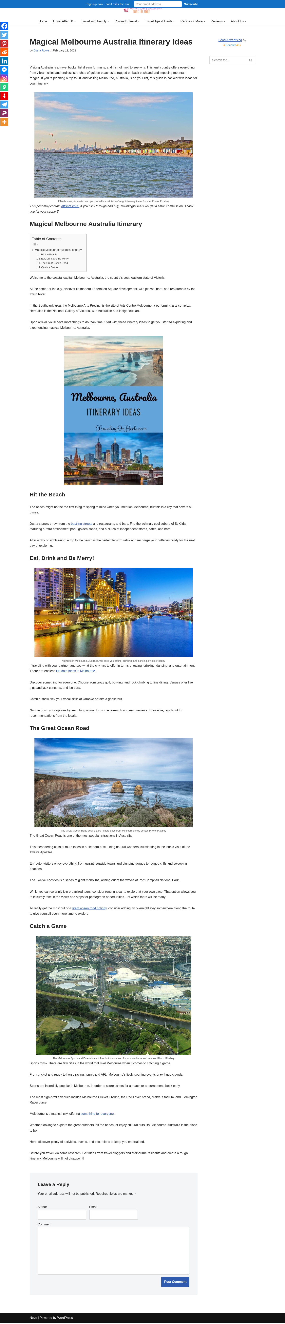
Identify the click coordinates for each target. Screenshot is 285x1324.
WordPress (65, 1319)
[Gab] (4, 87)
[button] (74, 21)
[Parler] (4, 113)
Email (93, 1208)
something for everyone (97, 1114)
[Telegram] (4, 104)
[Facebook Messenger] (4, 70)
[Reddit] (4, 52)
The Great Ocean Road (54, 263)
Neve (33, 1319)
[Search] (228, 60)
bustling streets (82, 524)
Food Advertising (230, 40)
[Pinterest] (4, 44)
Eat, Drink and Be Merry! (55, 258)
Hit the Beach (49, 254)
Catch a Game (49, 267)
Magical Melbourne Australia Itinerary (59, 250)
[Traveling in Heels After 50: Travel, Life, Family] (142, 8)
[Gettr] (4, 96)
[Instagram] (4, 78)
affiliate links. (70, 206)
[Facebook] (4, 26)
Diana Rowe (41, 50)
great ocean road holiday (89, 909)
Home (42, 21)
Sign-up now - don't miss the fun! (108, 4)
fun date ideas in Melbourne (75, 671)
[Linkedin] (4, 61)
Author (42, 1208)
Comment (44, 1225)
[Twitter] (4, 35)
